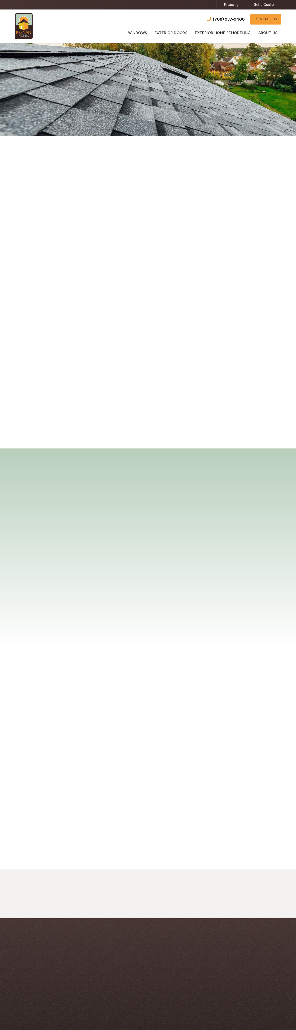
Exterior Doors (143, 982)
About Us (219, 973)
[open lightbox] (73, 748)
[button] (137, 31)
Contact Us (265, 18)
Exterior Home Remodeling (153, 992)
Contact (70, 399)
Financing (231, 5)
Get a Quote (263, 5)
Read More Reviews (148, 639)
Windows (138, 973)
